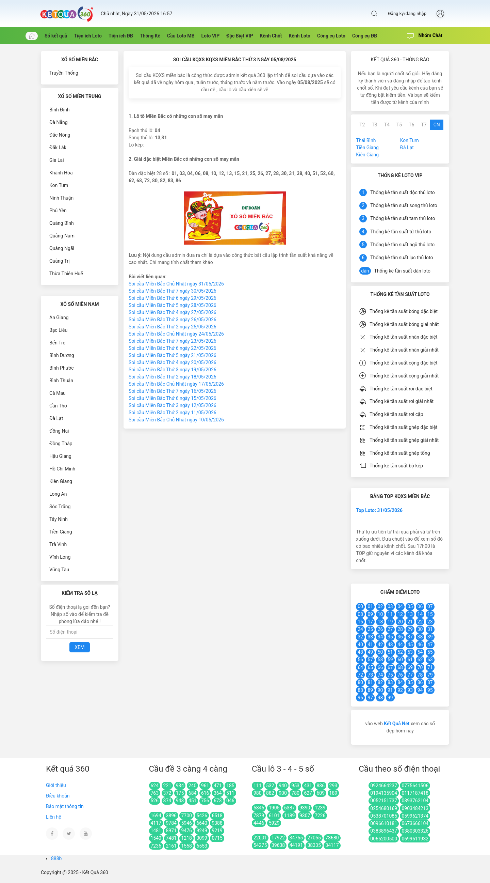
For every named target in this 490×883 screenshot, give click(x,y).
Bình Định (59, 109)
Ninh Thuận (61, 198)
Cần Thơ (58, 405)
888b (56, 858)
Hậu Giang (60, 456)
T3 (374, 124)
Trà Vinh (58, 544)
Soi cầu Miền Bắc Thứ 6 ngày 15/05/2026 (172, 398)
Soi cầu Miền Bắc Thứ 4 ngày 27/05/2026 (172, 312)
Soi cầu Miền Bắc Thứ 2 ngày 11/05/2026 (172, 412)
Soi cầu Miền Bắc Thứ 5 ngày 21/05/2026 (172, 355)
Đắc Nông (59, 135)
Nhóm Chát (424, 36)
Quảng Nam (62, 235)
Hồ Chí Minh (62, 468)
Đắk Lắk (57, 147)
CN (437, 124)
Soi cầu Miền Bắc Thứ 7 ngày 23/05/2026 (172, 341)
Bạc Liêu (58, 330)
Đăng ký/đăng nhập (407, 13)
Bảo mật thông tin (65, 806)
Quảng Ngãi (61, 248)
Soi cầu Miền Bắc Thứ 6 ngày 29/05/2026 (172, 298)
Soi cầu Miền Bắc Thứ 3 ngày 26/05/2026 (172, 319)
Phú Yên (58, 210)
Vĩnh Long (59, 557)
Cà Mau (57, 393)
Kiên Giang (60, 481)
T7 (423, 124)
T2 (362, 124)
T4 (387, 124)
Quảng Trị (59, 261)
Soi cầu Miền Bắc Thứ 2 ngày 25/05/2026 (172, 326)
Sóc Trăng (59, 506)
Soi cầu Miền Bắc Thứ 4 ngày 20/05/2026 (172, 362)
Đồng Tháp (60, 443)
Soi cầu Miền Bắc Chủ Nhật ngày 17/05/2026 (176, 384)
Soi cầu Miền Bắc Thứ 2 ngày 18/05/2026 (172, 376)
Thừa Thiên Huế (66, 273)
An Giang (59, 317)
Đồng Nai (59, 431)
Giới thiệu (56, 785)
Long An (58, 494)
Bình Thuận (61, 380)
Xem (80, 647)
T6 (411, 124)
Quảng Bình (61, 223)
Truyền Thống (63, 73)
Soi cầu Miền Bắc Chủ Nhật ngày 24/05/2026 (176, 334)
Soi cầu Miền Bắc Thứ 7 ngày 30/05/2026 (172, 291)
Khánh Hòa (61, 172)
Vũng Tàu (59, 569)
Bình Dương (61, 355)
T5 (399, 124)
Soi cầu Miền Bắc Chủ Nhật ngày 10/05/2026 (176, 419)
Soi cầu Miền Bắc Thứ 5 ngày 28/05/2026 (172, 305)
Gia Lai (56, 160)
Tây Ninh (58, 519)
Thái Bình (366, 140)
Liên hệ (53, 817)
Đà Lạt (56, 418)
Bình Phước (61, 368)
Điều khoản (58, 796)
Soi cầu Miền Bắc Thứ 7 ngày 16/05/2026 (172, 391)
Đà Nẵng (58, 122)
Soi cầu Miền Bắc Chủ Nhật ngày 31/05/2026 (176, 283)
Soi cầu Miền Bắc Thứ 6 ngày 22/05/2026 (172, 348)
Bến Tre (57, 342)
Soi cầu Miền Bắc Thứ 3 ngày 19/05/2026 (172, 369)
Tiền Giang (60, 532)
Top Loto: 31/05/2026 (379, 510)
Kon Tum (58, 185)
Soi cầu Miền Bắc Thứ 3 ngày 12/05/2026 (172, 405)
